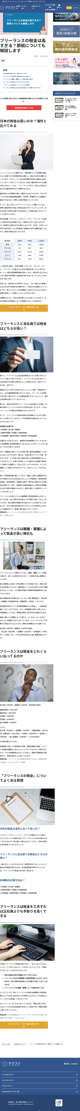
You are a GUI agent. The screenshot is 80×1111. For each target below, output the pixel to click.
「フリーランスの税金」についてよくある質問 (20, 87)
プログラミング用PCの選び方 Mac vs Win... (71, 115)
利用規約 (11, 1102)
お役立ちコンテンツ (19, 1055)
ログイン (76, 8)
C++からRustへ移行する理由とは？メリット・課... (71, 100)
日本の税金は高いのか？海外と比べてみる (19, 73)
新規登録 (68, 8)
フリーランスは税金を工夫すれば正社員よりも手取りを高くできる (24, 92)
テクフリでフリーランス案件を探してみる (24, 317)
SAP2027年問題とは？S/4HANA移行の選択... (71, 107)
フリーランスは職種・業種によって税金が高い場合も (23, 80)
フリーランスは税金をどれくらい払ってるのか (20, 84)
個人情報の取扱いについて (24, 1102)
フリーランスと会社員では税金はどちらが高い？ (21, 77)
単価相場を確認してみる (24, 113)
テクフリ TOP (6, 1055)
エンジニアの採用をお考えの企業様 (49, 7)
